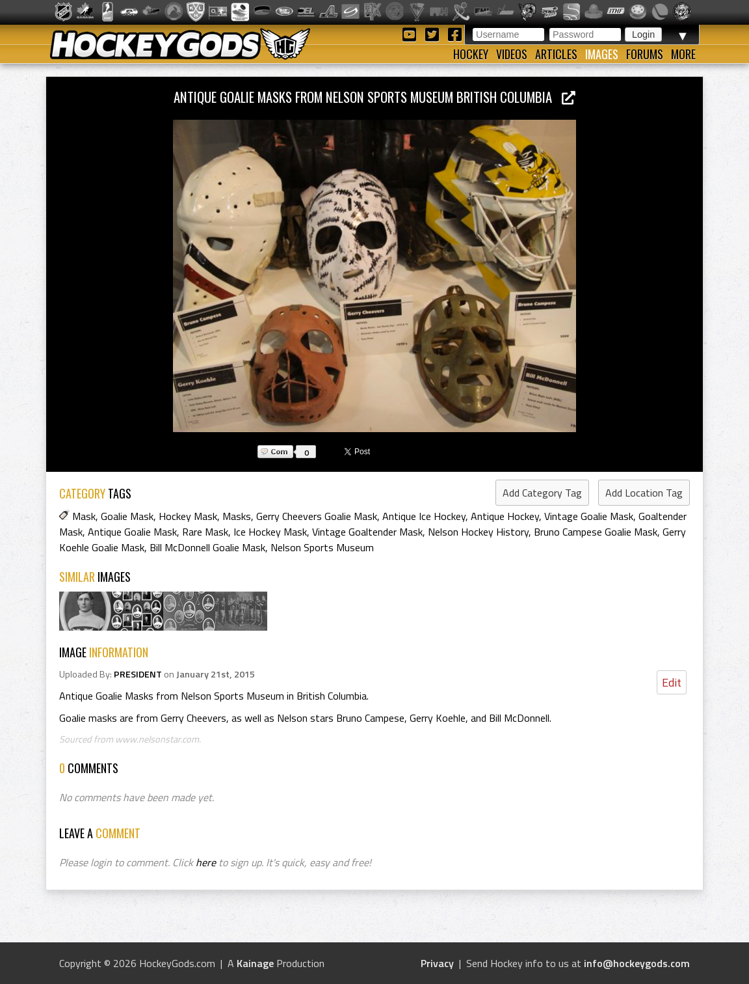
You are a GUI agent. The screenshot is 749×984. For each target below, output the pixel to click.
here (206, 862)
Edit (671, 682)
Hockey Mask (188, 516)
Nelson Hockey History (478, 532)
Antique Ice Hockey (424, 516)
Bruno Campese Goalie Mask (595, 532)
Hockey (470, 54)
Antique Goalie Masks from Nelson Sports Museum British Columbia (374, 97)
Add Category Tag (542, 492)
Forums (644, 54)
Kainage (255, 963)
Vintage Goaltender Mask (367, 532)
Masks (236, 516)
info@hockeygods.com (637, 963)
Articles (556, 54)
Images (601, 54)
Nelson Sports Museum (322, 547)
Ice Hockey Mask (270, 532)
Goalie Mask (127, 516)
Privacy (437, 963)
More (683, 54)
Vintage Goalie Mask (588, 516)
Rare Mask (205, 532)
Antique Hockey (505, 516)
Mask (84, 516)
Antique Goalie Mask (132, 532)
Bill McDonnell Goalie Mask (207, 547)
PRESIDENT (138, 674)
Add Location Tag (644, 492)
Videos (511, 54)
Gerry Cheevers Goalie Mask (316, 516)
